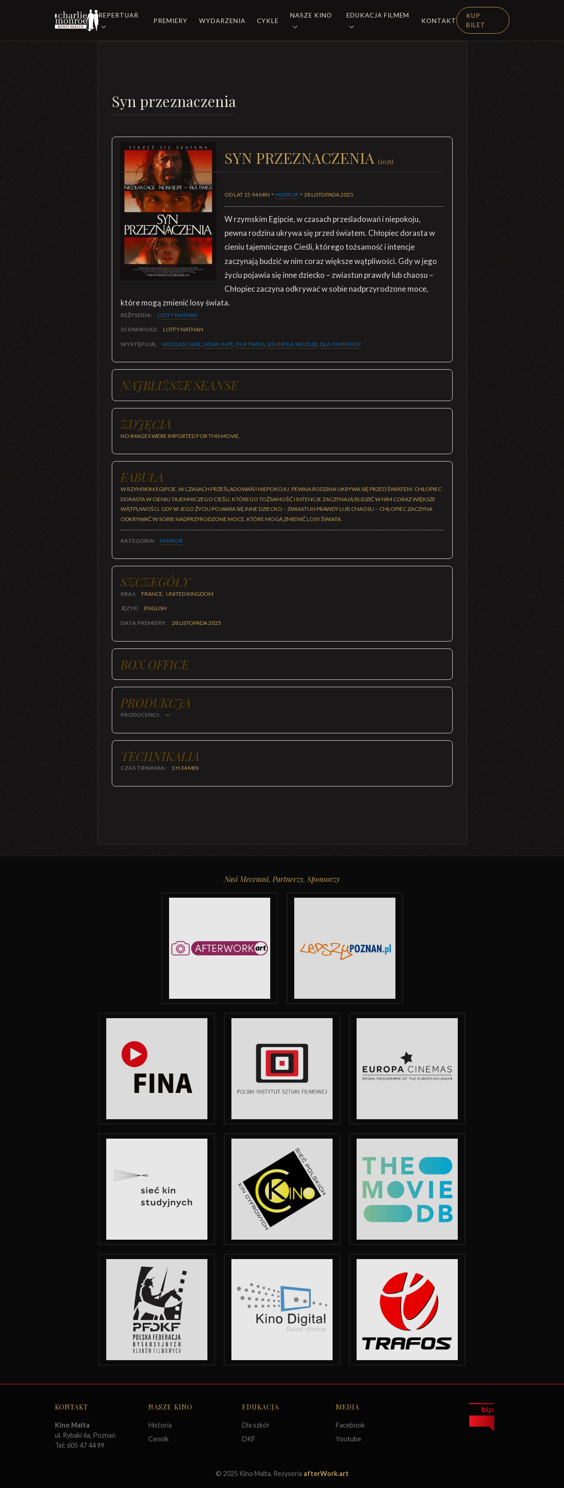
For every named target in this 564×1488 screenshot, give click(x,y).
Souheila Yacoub (292, 344)
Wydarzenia (222, 20)
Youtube (348, 1439)
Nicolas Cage (181, 344)
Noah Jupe (218, 344)
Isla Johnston (340, 344)
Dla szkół (255, 1425)
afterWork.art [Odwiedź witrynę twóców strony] (326, 1473)
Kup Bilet (475, 20)
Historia (160, 1425)
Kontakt (438, 20)
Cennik (158, 1439)
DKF (248, 1439)
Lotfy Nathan (178, 315)
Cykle (268, 20)
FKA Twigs (250, 344)
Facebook (350, 1425)
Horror (286, 194)
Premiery (170, 20)
